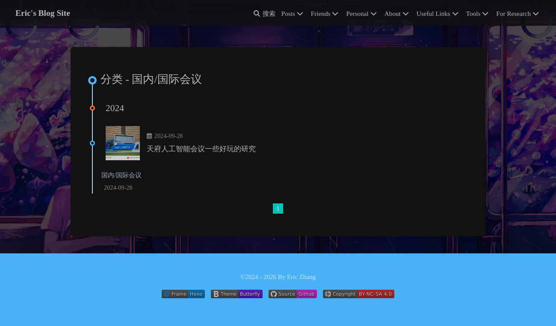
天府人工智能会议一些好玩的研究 (201, 149)
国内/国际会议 (121, 175)
